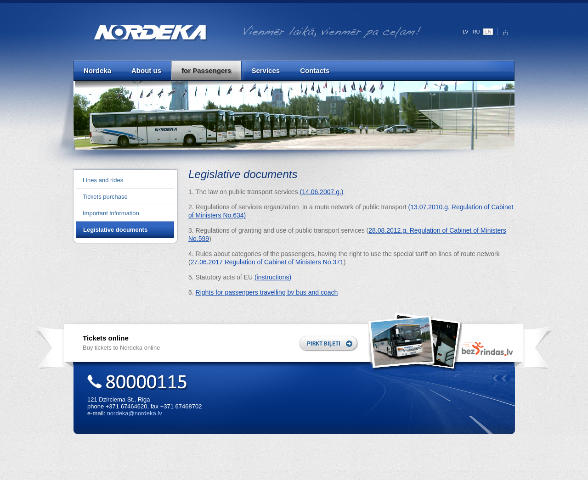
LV (466, 31)
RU (476, 31)
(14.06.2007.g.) (322, 191)
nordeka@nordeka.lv (134, 413)
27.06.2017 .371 (267, 262)
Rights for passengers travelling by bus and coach (267, 292)
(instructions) (272, 277)
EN (488, 31)
